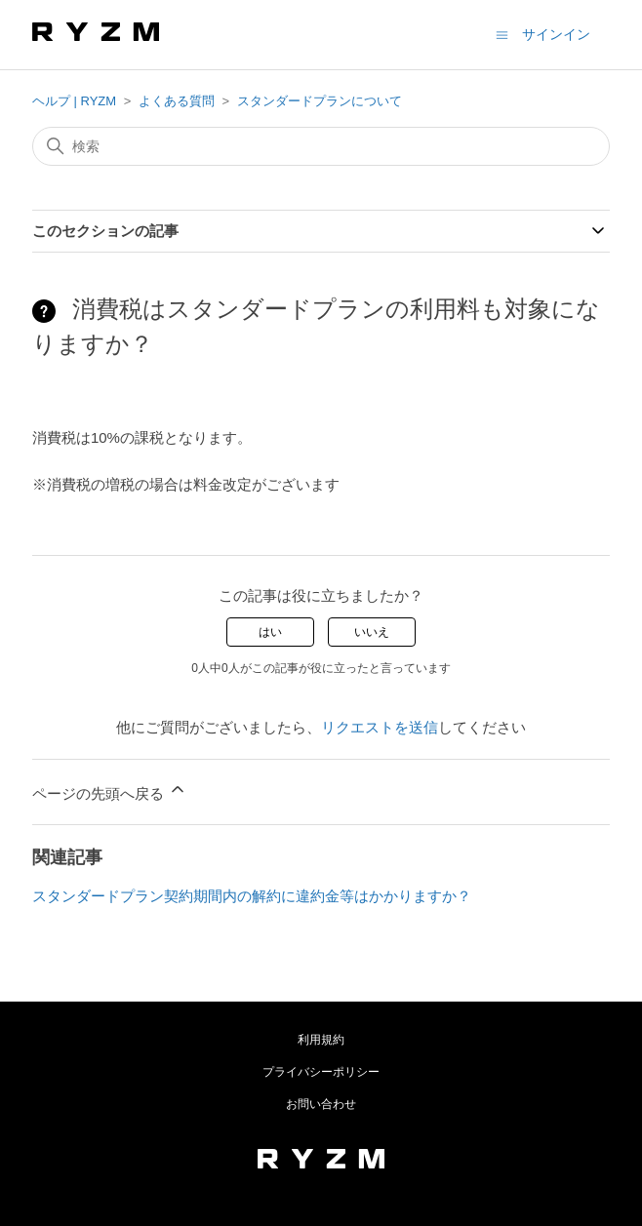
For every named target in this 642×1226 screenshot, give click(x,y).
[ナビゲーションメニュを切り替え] (502, 33)
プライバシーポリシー (321, 1072)
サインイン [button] (556, 34)
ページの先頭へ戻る (109, 790)
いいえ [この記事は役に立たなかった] (371, 632)
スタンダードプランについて (319, 101)
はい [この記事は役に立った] (270, 632)
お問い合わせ (321, 1104)
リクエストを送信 (379, 727)
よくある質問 (177, 101)
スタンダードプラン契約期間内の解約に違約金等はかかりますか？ (251, 896)
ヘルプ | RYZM (74, 101)
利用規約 (321, 1040)
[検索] (321, 146)
